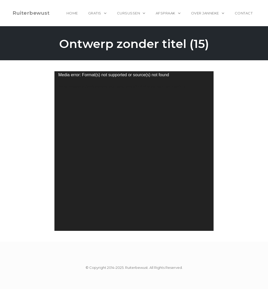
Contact (244, 13)
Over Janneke (205, 13)
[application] (134, 151)
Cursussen (128, 13)
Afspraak (165, 13)
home (72, 13)
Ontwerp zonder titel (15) (134, 43)
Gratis (94, 13)
